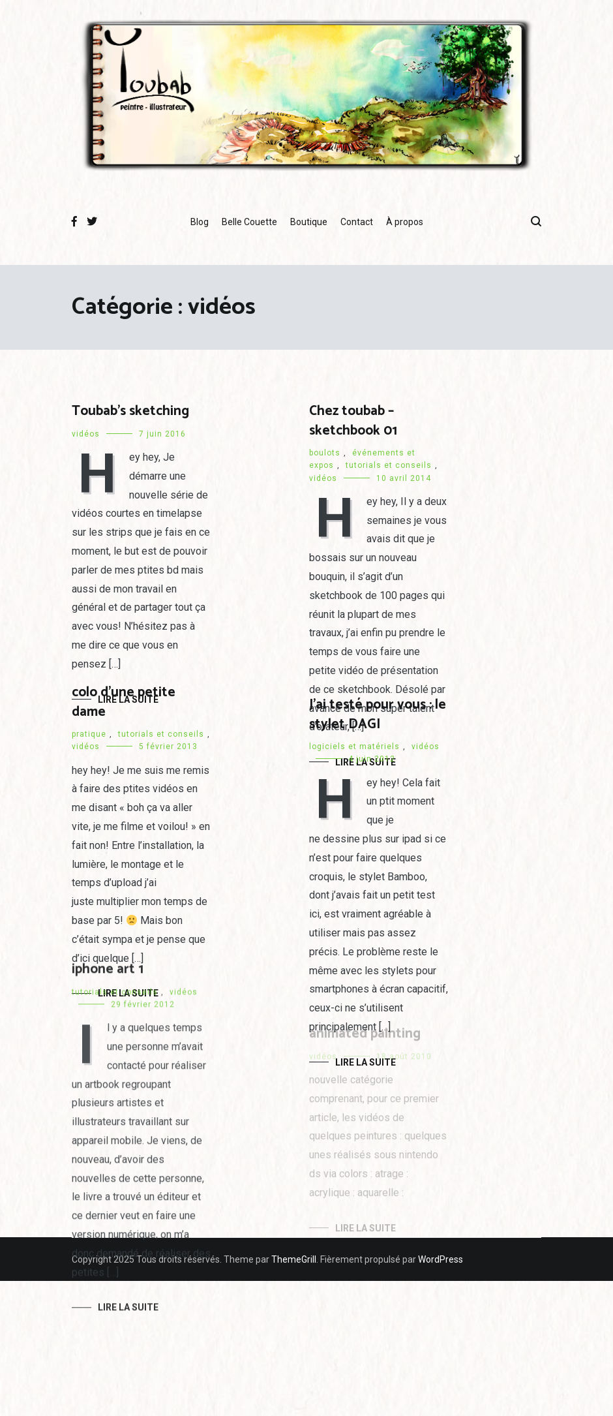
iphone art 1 (107, 973)
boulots (324, 452)
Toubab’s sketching (130, 411)
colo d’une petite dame (123, 701)
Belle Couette (249, 222)
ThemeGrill (293, 1259)
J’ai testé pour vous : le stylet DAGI (377, 714)
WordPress (440, 1259)
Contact (356, 222)
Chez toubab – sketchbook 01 (353, 420)
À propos (404, 222)
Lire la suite (128, 1311)
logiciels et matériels (354, 747)
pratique (89, 734)
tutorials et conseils (389, 465)
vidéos (86, 434)
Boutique (308, 222)
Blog (199, 222)
